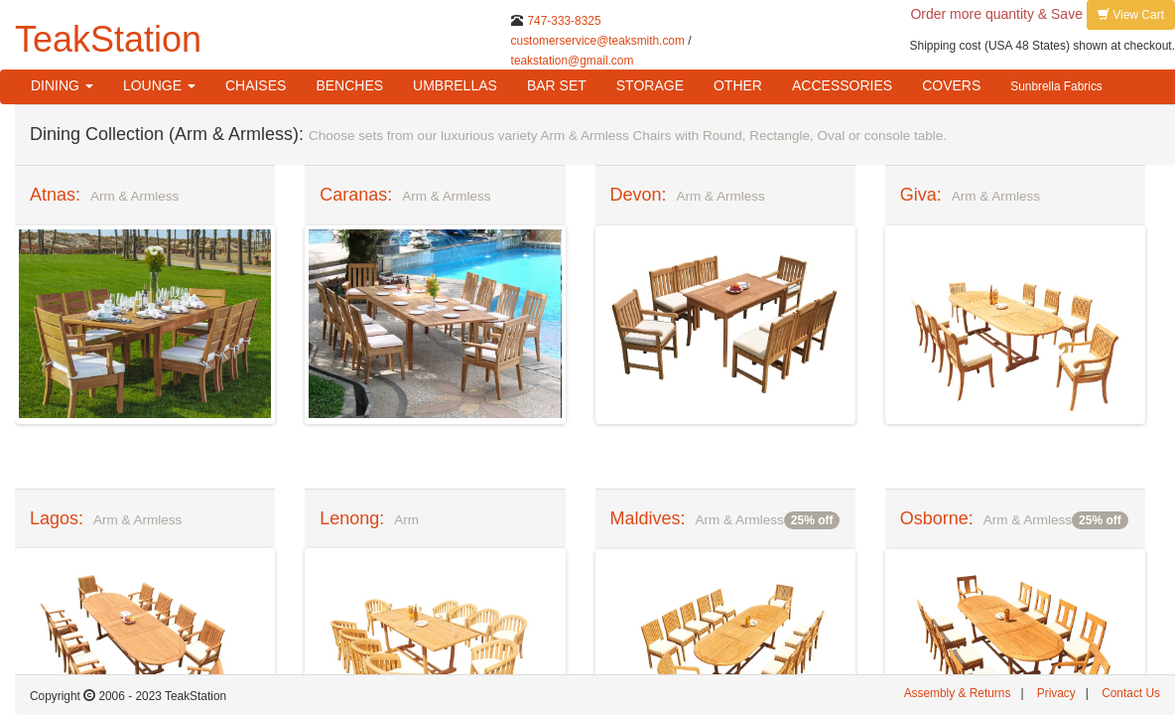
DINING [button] (62, 85)
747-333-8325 (563, 21)
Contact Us (1131, 693)
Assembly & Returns (957, 693)
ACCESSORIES (842, 85)
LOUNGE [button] (159, 85)
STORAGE (650, 85)
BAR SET (557, 85)
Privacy (1056, 693)
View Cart (1131, 14)
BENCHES (349, 85)
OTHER (738, 85)
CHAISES (255, 85)
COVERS (951, 85)
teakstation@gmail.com (572, 61)
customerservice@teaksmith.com (598, 41)
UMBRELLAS (455, 85)
